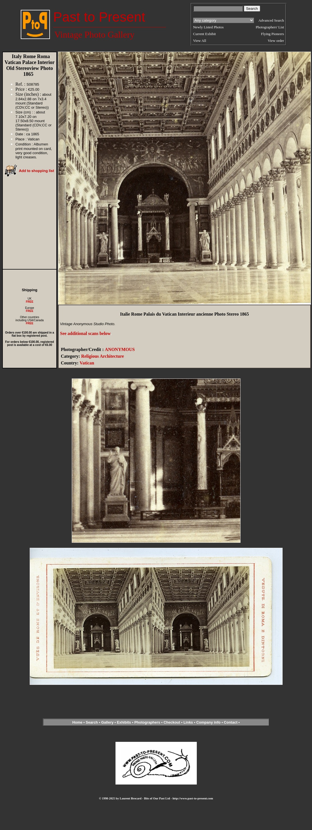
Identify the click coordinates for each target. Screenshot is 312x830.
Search (92, 722)
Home (77, 722)
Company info (208, 722)
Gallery (107, 722)
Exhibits (124, 722)
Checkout (171, 722)
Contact (230, 722)
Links (188, 722)
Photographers (147, 722)
